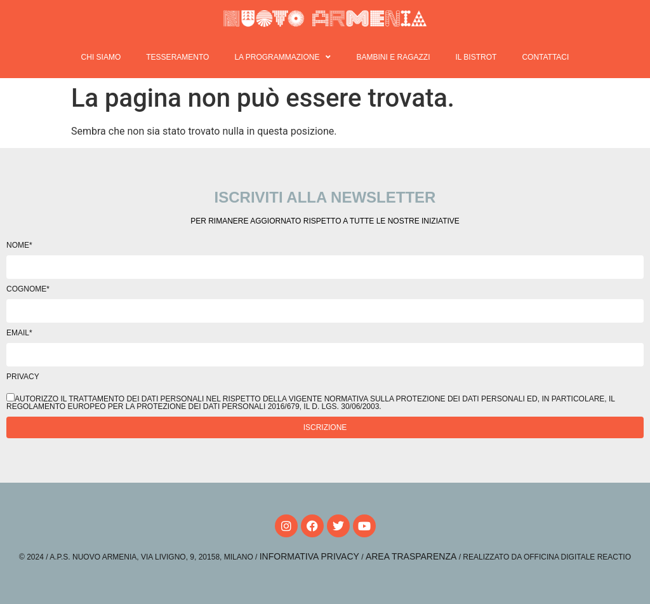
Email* (19, 332)
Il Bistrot (475, 57)
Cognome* (28, 289)
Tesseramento (177, 57)
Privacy (22, 376)
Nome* (19, 245)
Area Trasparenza (411, 556)
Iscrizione (325, 427)
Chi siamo (101, 57)
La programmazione (282, 57)
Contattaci (545, 57)
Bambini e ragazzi (393, 57)
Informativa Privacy (309, 556)
